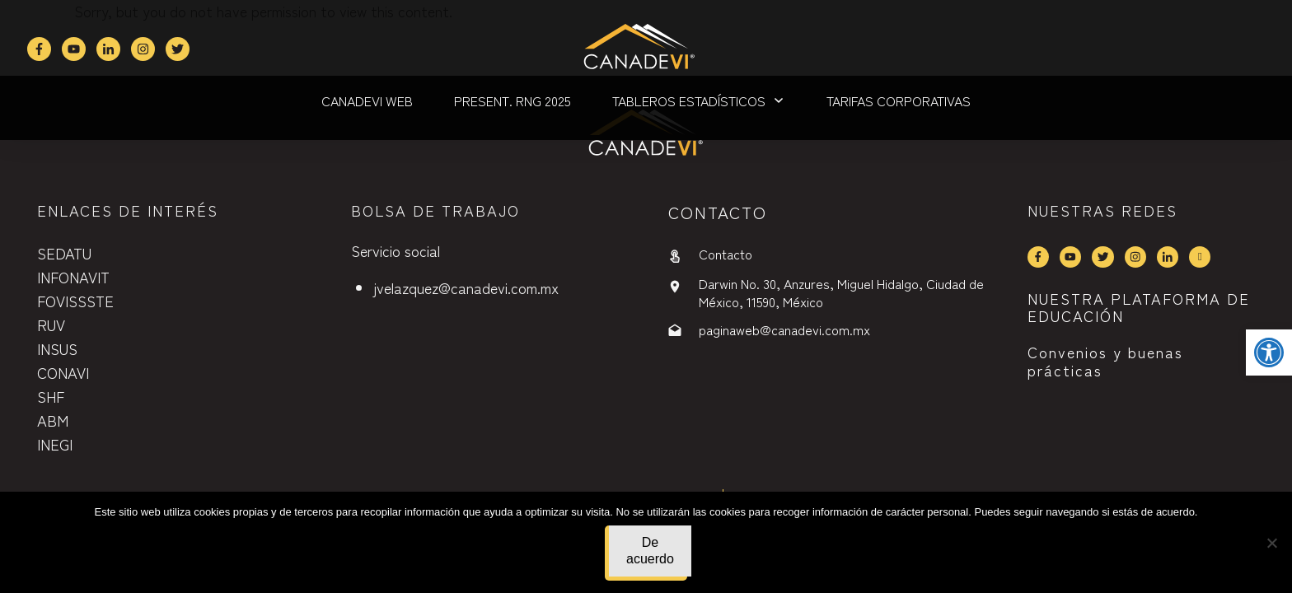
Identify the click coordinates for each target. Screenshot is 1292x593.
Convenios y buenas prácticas (1105, 361)
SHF (50, 396)
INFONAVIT (73, 276)
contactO (717, 212)
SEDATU (64, 253)
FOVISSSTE (75, 300)
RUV (51, 324)
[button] (1269, 352)
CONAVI (63, 372)
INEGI (55, 444)
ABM (52, 420)
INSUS (57, 348)
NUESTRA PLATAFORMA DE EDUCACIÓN (1139, 307)
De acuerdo (650, 550)
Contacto (725, 254)
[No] (1271, 543)
